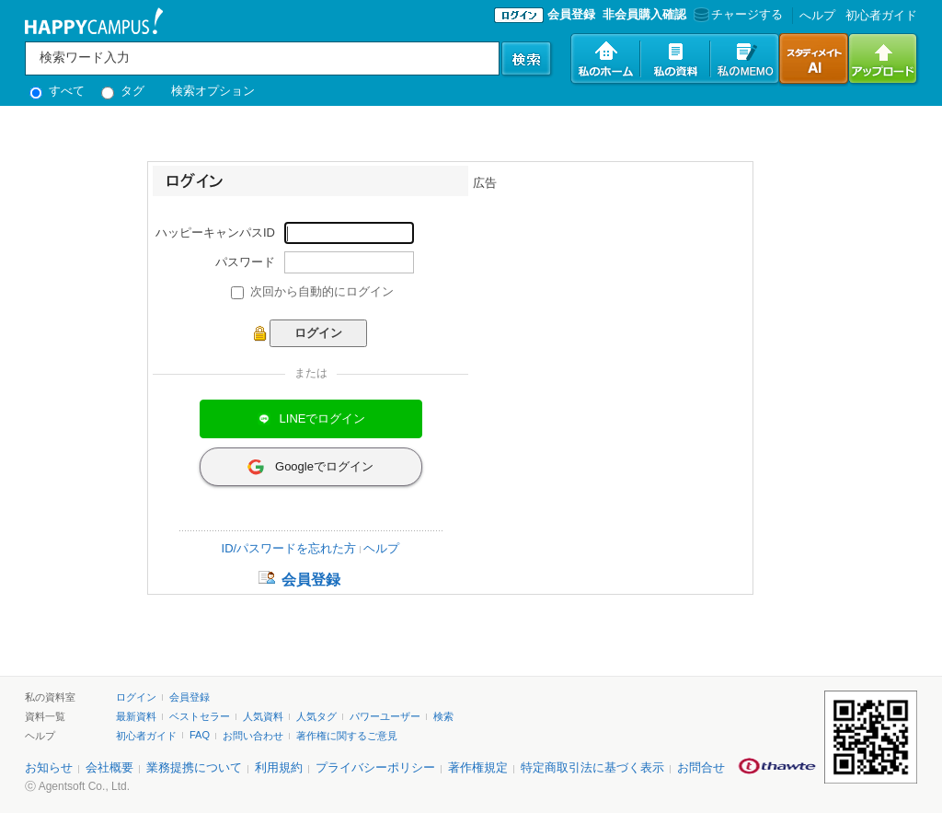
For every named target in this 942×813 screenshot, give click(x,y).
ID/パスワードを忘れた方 (289, 548)
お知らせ (49, 767)
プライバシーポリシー (375, 767)
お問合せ (701, 767)
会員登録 (571, 14)
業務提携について (194, 767)
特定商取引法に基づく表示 (592, 767)
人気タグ (316, 716)
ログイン (136, 697)
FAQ (200, 734)
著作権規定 (478, 767)
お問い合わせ (253, 735)
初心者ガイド (881, 15)
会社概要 (109, 767)
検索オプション (213, 91)
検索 (443, 716)
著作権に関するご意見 (346, 735)
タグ (122, 91)
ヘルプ (381, 548)
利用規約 (279, 767)
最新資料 (136, 716)
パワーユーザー (385, 716)
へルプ (817, 15)
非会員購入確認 (644, 14)
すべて (57, 91)
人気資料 (263, 716)
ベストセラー (199, 716)
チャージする (736, 14)
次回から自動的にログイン (322, 291)
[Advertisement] (611, 307)
